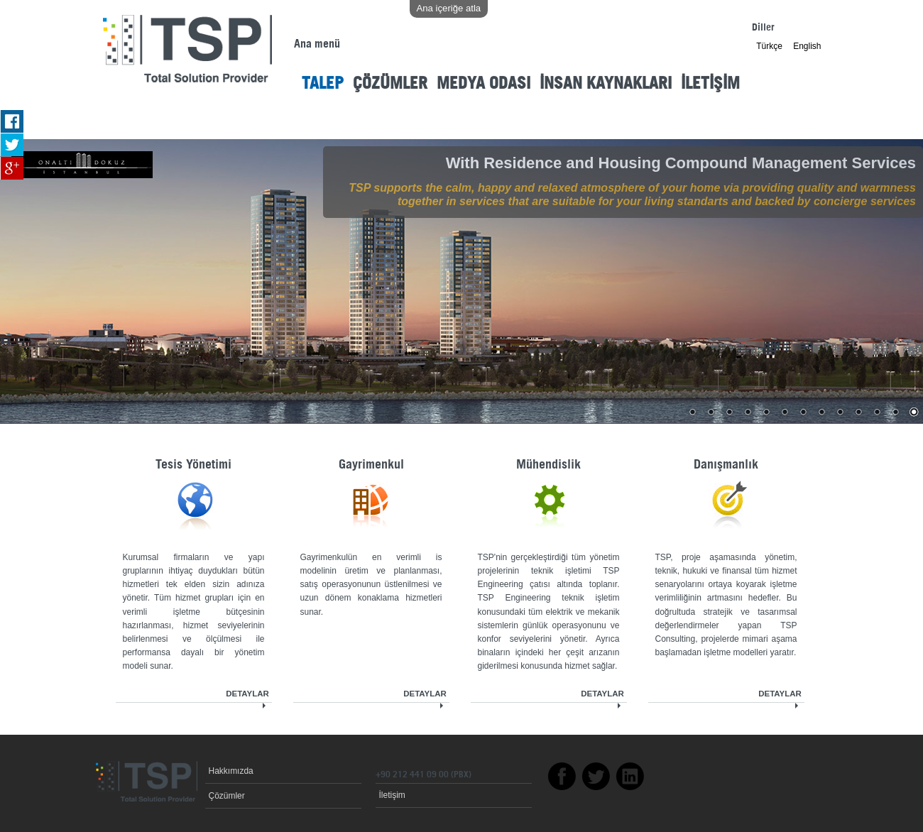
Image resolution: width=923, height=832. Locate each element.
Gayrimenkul (371, 465)
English (807, 46)
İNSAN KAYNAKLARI (606, 84)
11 (877, 413)
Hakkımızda (231, 771)
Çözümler (227, 796)
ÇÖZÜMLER (390, 84)
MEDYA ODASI (483, 84)
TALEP (323, 84)
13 (914, 413)
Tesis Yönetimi (193, 465)
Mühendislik (548, 465)
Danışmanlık (726, 465)
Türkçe (769, 46)
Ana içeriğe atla (449, 8)
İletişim (392, 795)
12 (895, 413)
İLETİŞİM (710, 84)
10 (858, 413)
